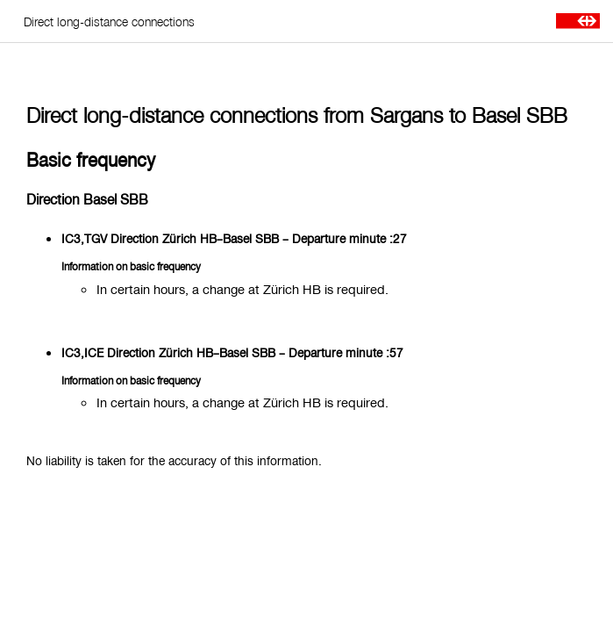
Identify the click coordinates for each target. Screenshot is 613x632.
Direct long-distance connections (109, 21)
